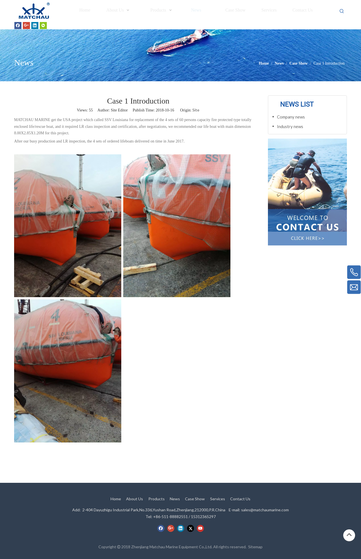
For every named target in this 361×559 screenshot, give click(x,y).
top (349, 534)
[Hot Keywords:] (342, 11)
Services (217, 498)
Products (156, 498)
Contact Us (240, 498)
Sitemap (255, 546)
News (175, 498)
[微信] (43, 25)
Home (116, 498)
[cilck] (307, 185)
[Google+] (26, 25)
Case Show (195, 498)
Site (195, 110)
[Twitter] (190, 528)
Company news (291, 116)
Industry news (290, 126)
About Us (134, 498)
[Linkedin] (34, 25)
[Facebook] (17, 25)
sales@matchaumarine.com (265, 509)
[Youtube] (200, 528)
